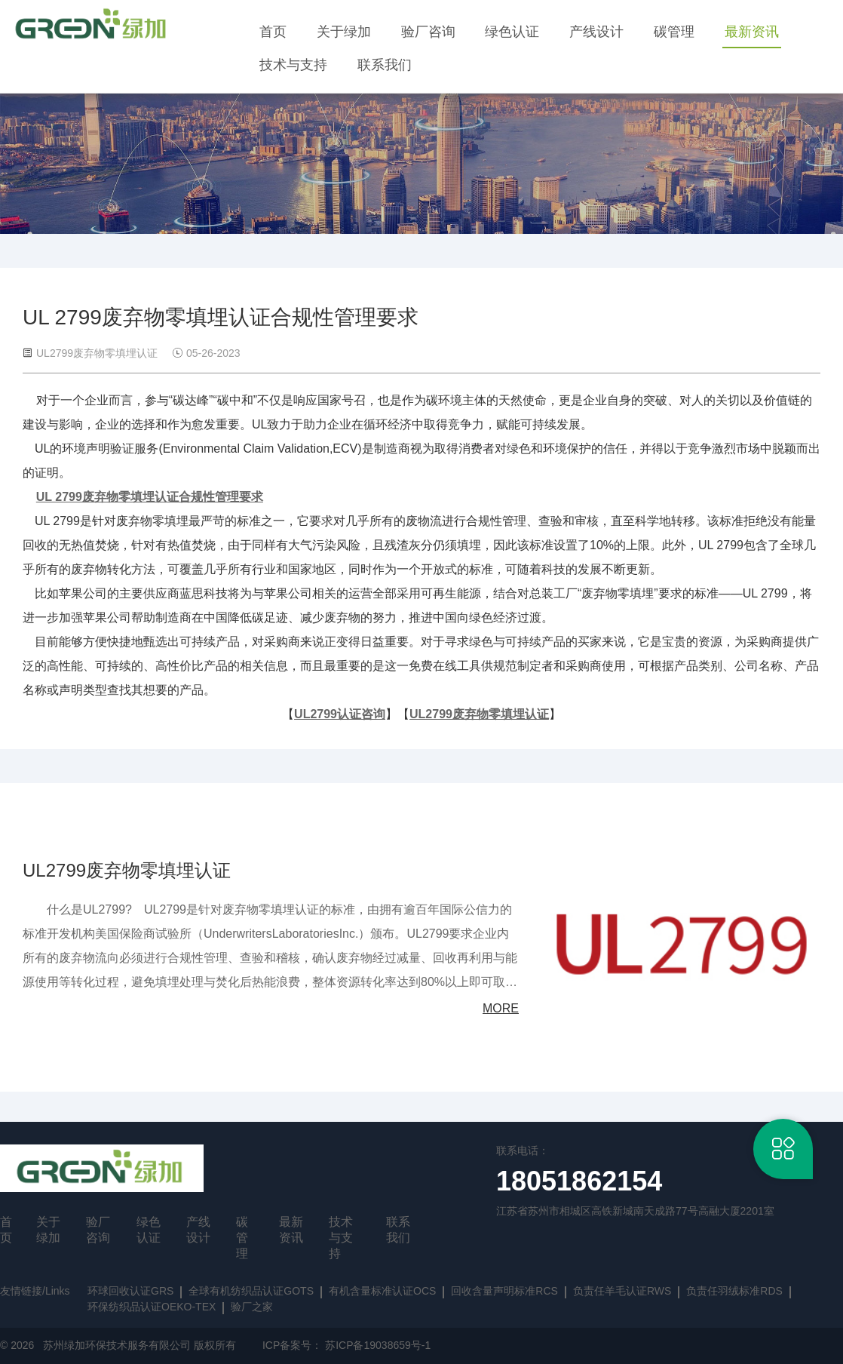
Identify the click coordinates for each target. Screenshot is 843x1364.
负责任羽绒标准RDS (734, 1291)
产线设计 (596, 31)
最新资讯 (752, 31)
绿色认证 (512, 31)
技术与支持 (293, 64)
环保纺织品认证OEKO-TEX (151, 1307)
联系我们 (384, 64)
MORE (501, 1008)
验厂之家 (252, 1307)
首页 (273, 31)
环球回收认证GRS (130, 1291)
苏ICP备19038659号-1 (378, 1345)
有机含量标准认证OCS (382, 1291)
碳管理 (674, 31)
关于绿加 (344, 31)
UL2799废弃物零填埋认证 (127, 870)
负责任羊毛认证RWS (622, 1291)
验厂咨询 (428, 31)
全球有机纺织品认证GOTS (251, 1291)
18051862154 (579, 1181)
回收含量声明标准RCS (504, 1291)
